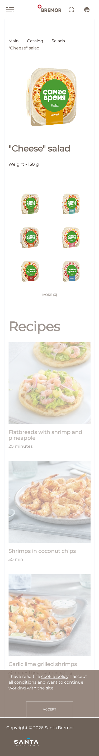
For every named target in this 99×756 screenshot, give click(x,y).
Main (13, 40)
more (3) (49, 295)
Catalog (35, 40)
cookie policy (54, 676)
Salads (58, 40)
